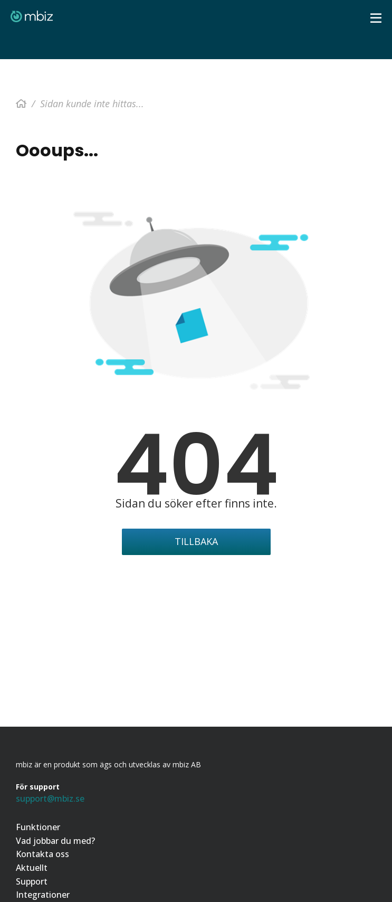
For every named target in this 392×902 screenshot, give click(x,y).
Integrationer (43, 895)
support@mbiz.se (50, 798)
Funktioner (38, 827)
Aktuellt (31, 868)
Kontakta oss (42, 854)
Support (31, 882)
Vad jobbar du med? (55, 841)
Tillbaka (196, 541)
